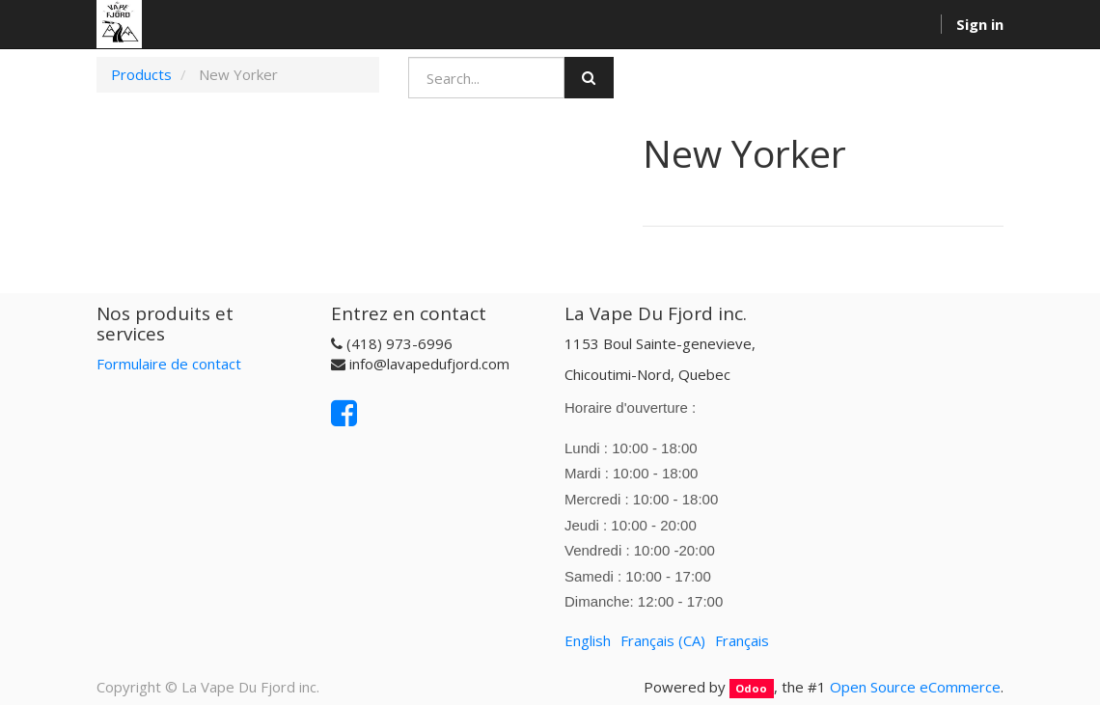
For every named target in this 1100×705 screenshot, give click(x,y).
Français (742, 640)
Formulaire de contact (168, 363)
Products (141, 74)
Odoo (751, 688)
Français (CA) (662, 640)
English (587, 640)
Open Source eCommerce (915, 686)
